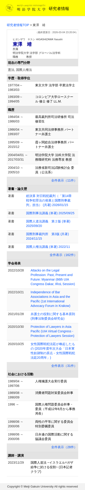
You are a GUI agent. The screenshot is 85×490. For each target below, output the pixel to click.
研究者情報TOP (18, 25)
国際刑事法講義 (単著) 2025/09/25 (50, 213)
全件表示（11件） (64, 180)
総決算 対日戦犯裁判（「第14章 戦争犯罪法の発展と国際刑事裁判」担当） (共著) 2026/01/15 (50, 200)
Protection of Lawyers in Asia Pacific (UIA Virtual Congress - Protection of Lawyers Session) (52, 331)
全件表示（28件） (64, 447)
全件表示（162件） (63, 255)
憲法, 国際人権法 (20, 70)
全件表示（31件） (64, 366)
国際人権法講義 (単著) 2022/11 (48, 247)
